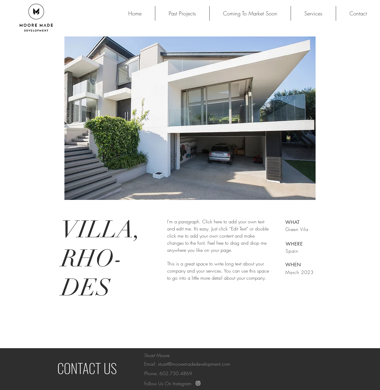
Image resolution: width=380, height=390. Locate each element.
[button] (190, 118)
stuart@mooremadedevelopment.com (194, 364)
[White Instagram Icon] (198, 383)
